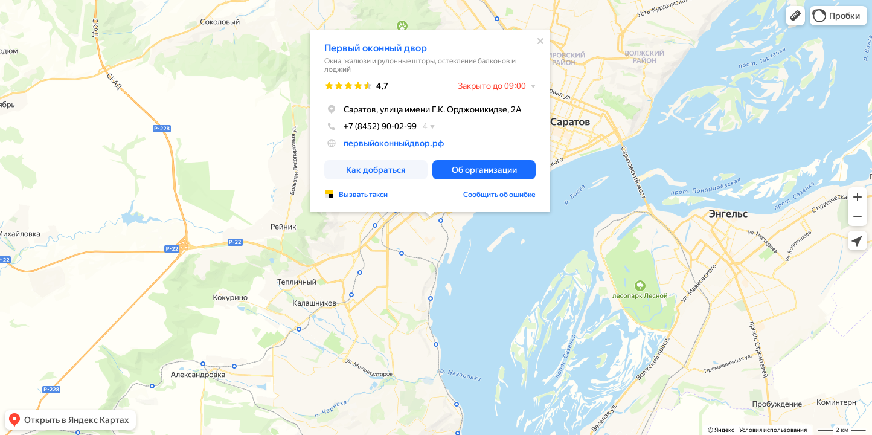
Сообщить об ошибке (499, 194)
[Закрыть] (540, 41)
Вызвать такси (363, 194)
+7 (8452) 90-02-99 (370, 126)
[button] (795, 15)
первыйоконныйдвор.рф (394, 143)
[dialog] (430, 121)
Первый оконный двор (375, 48)
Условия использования (773, 430)
